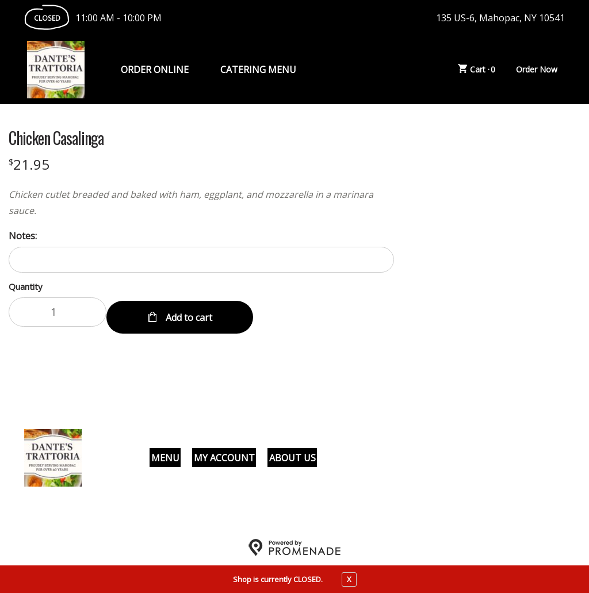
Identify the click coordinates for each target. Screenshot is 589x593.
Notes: (23, 235)
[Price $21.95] (29, 164)
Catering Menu (258, 69)
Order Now (536, 69)
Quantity (26, 286)
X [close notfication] (349, 579)
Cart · (477, 69)
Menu (165, 452)
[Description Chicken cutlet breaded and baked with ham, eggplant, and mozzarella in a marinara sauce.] (201, 202)
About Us (292, 452)
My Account (224, 452)
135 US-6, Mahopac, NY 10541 (500, 18)
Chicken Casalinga (56, 138)
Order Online (155, 69)
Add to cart (187, 311)
